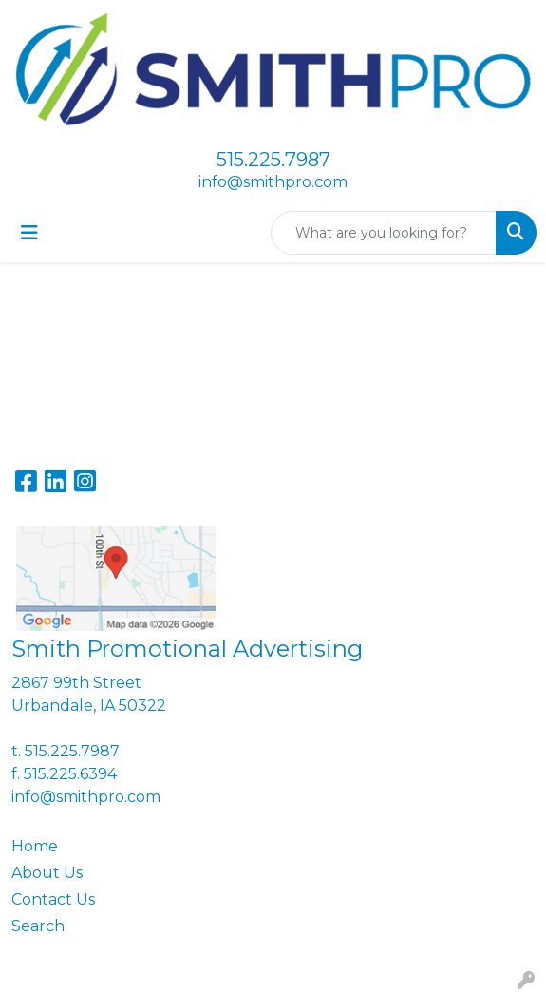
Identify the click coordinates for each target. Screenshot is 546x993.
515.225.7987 (273, 159)
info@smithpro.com (273, 182)
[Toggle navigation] (29, 233)
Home (34, 846)
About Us (47, 873)
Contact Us (53, 899)
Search (38, 926)
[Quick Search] (384, 233)
